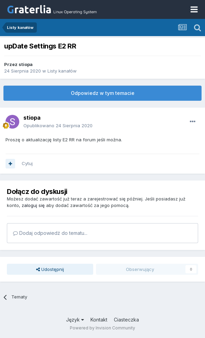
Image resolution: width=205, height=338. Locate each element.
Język (75, 320)
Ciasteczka (126, 320)
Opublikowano (58, 125)
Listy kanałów (62, 71)
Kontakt (98, 320)
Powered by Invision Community (102, 327)
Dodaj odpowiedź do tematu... (50, 233)
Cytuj (27, 163)
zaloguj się (33, 205)
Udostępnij (50, 269)
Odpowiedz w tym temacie (102, 93)
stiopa (26, 64)
